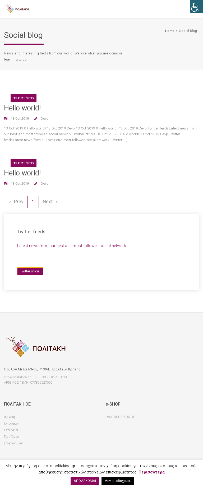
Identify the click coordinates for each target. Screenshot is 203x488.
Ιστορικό (11, 424)
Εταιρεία (11, 430)
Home (169, 31)
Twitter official (30, 271)
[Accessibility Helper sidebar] (196, 6)
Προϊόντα (11, 437)
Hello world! (22, 108)
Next (50, 201)
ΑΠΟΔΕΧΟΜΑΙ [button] (85, 481)
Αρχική (9, 417)
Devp (44, 118)
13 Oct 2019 (19, 118)
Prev (16, 201)
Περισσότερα (152, 472)
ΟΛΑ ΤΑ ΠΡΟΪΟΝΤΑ (119, 417)
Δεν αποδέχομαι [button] (118, 481)
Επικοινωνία (13, 443)
